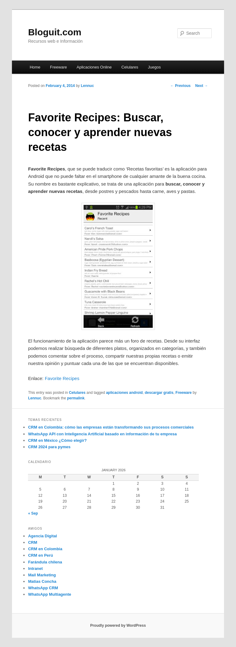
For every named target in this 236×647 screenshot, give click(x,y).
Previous (180, 86)
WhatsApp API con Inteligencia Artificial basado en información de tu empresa (102, 434)
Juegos (154, 67)
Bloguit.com (54, 32)
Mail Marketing (42, 575)
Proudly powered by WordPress (118, 625)
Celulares (129, 67)
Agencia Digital (42, 536)
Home (35, 67)
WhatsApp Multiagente (49, 594)
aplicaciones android (124, 392)
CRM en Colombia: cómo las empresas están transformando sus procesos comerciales (111, 427)
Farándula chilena (45, 562)
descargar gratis (159, 392)
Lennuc (87, 86)
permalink (76, 398)
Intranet (35, 568)
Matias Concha (42, 581)
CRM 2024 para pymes (49, 447)
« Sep (33, 513)
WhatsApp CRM (43, 588)
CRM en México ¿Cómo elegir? (57, 440)
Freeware (58, 67)
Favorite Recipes (62, 378)
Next (201, 86)
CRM (32, 542)
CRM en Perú (40, 555)
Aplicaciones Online (94, 67)
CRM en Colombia (45, 549)
